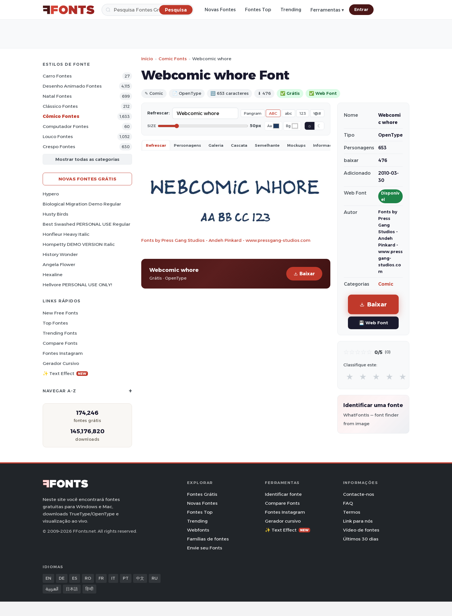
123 (303, 113)
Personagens (187, 145)
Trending (290, 9)
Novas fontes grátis (87, 179)
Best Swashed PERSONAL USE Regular (86, 224)
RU (155, 578)
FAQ (348, 503)
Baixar (304, 273)
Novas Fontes (220, 9)
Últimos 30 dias (360, 539)
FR (101, 578)
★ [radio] (349, 377)
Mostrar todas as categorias (87, 159)
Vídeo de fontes (361, 530)
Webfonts (198, 530)
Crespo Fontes (59, 146)
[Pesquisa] (147, 10)
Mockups (296, 145)
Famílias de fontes (208, 539)
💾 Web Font (373, 322)
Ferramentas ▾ (327, 10)
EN (48, 578)
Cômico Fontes (61, 116)
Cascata (239, 145)
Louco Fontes (58, 136)
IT (113, 578)
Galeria (215, 145)
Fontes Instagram (63, 353)
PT (126, 578)
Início (147, 58)
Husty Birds (55, 214)
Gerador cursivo (61, 363)
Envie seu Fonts (204, 548)
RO (88, 578)
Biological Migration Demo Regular (82, 204)
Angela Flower (59, 264)
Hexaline (53, 274)
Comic (385, 284)
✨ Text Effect (65, 373)
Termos (351, 512)
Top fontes (55, 323)
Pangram (252, 113)
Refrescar (156, 145)
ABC (273, 113)
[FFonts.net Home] (69, 9)
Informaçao (325, 145)
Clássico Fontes (60, 106)
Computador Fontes (65, 126)
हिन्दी (89, 588)
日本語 (72, 588)
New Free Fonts (60, 313)
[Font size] (203, 126)
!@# (317, 113)
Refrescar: (158, 113)
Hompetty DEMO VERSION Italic (79, 244)
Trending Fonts (60, 333)
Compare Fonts (60, 343)
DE (62, 578)
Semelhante (267, 145)
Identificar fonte (283, 494)
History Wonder (60, 254)
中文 (140, 578)
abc (288, 113)
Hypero (51, 194)
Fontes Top (258, 9)
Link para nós (358, 521)
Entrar (361, 9)
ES (74, 578)
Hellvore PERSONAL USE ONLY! (77, 284)
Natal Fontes (57, 96)
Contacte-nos (358, 494)
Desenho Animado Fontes (72, 86)
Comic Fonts (173, 58)
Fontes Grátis (202, 494)
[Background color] (294, 126)
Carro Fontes (57, 76)
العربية (52, 588)
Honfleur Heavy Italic (66, 234)
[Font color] (276, 126)
